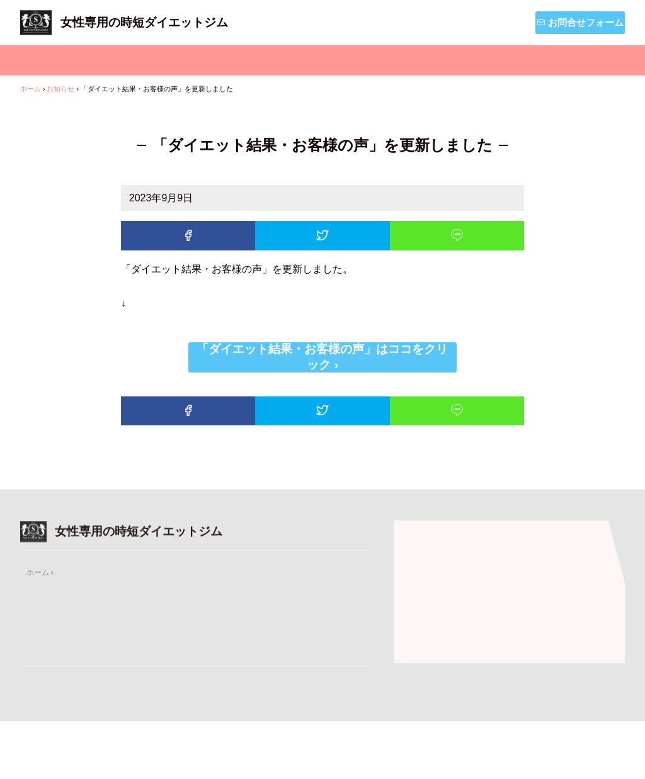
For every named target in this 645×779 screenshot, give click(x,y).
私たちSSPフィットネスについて (300, 60)
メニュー (155, 60)
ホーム (63, 60)
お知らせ (445, 60)
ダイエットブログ (559, 60)
